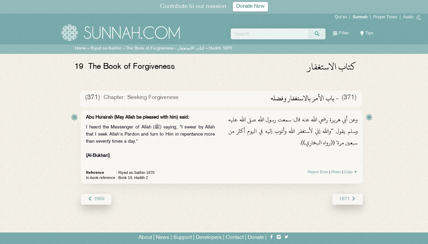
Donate (256, 237)
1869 (96, 199)
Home (80, 48)
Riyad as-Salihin (105, 48)
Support (182, 237)
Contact (235, 237)
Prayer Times (385, 17)
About (145, 237)
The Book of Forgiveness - (166, 48)
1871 (347, 199)
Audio (408, 17)
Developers (209, 237)
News (162, 237)
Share (336, 172)
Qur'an (341, 17)
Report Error (318, 172)
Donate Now (250, 6)
